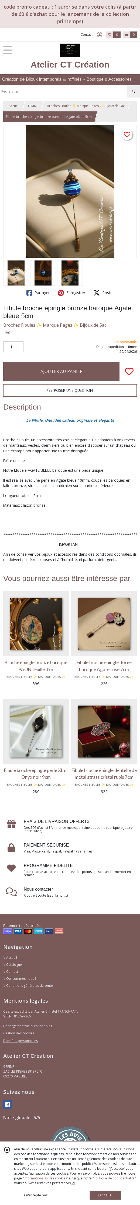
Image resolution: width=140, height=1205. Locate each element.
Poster (103, 293)
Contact (87, 34)
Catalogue (12, 964)
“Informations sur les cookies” (45, 1178)
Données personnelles (20, 1040)
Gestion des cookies (18, 1033)
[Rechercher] (133, 91)
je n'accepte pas (35, 1195)
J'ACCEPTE (105, 1195)
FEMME (33, 106)
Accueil (14, 106)
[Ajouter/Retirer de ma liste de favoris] (129, 371)
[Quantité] (13, 346)
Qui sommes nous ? (19, 978)
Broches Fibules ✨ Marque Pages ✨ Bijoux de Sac (86, 106)
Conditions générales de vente (28, 985)
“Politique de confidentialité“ (114, 1178)
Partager (38, 293)
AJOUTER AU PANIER (61, 371)
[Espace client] (99, 34)
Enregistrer (71, 293)
